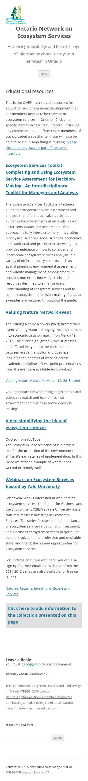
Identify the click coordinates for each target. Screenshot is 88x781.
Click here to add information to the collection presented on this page (42, 615)
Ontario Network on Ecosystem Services (44, 32)
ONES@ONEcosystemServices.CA (28, 772)
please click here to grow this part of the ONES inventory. (41, 148)
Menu (44, 74)
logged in (33, 664)
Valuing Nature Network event (38, 312)
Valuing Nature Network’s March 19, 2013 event (43, 380)
